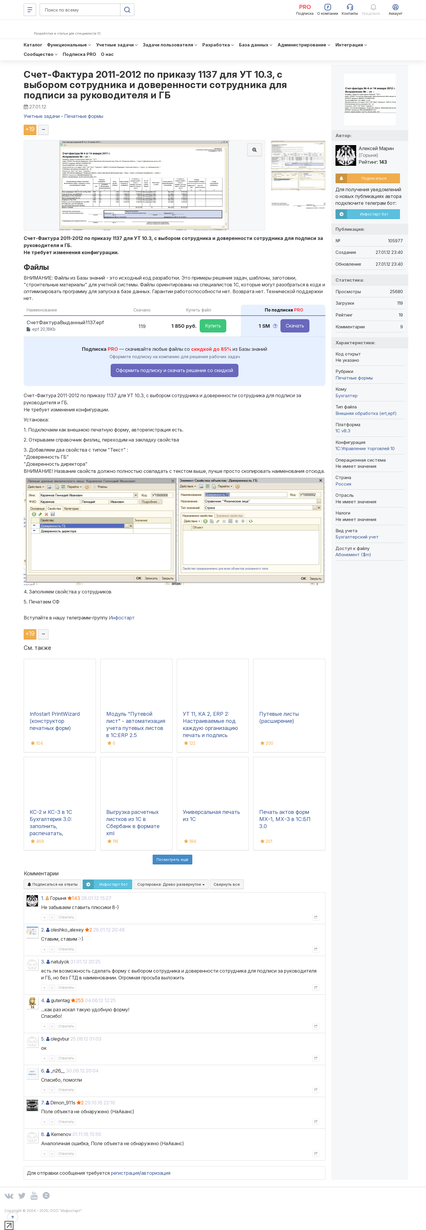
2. (43, 930)
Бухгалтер (346, 395)
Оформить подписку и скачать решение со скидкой (174, 370)
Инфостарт (122, 618)
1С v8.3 (342, 431)
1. (42, 898)
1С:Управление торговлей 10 (365, 448)
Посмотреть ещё (172, 859)
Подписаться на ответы (53, 884)
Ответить (66, 917)
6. (43, 1071)
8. (43, 1134)
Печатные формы (354, 378)
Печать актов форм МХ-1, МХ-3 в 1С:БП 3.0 (285, 819)
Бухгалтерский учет (357, 537)
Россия (343, 484)
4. (43, 1000)
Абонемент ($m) (353, 554)
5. (43, 1039)
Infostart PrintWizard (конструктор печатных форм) (55, 721)
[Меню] (30, 10)
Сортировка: (171, 884)
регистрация (125, 1173)
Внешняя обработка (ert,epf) (366, 413)
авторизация (155, 1173)
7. (43, 1103)
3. (43, 962)
